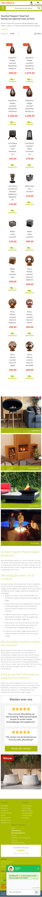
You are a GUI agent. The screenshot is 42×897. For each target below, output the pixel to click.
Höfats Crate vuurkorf (12, 234)
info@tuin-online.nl (7, 861)
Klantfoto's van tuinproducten (20, 838)
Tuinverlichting (26, 806)
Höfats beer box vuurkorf (29, 189)
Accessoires (4, 806)
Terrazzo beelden (27, 813)
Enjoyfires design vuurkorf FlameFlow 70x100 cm (12, 105)
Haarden (7, 13)
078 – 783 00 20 (5, 864)
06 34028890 (13, 880)
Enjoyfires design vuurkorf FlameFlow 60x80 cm (12, 63)
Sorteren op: (4, 33)
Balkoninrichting (27, 810)
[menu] (3, 7)
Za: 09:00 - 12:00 (7, 876)
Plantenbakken (5, 818)
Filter (39, 33)
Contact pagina (5, 866)
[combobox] (23, 8)
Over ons (14, 840)
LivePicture (4, 810)
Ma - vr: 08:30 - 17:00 (7, 873)
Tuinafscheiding (27, 815)
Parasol (3, 815)
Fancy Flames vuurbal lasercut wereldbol (29, 359)
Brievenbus (4, 808)
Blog (12, 828)
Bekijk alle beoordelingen (21, 853)
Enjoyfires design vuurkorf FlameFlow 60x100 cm (29, 63)
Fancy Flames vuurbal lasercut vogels (12, 359)
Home (2, 13)
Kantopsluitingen (6, 813)
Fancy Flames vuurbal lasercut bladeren (29, 274)
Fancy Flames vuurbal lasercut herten (29, 317)
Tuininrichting (26, 808)
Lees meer (4, 29)
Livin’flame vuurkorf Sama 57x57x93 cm (29, 148)
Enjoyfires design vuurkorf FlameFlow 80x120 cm (29, 105)
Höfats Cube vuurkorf (29, 234)
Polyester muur (6, 822)
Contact (13, 835)
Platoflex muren (6, 820)
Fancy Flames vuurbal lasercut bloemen (12, 317)
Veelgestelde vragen (17, 842)
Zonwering (25, 818)
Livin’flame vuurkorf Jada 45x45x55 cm (12, 148)
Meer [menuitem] (3, 7)
